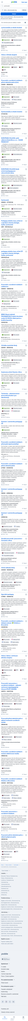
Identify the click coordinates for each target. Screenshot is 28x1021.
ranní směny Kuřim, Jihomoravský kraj (10, 929)
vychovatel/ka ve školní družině (11, 27)
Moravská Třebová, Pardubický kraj (9, 876)
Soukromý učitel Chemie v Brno (11, 372)
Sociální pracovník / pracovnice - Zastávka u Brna (12, 539)
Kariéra (3, 971)
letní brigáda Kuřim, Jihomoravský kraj (10, 902)
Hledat (14, 14)
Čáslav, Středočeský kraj (7, 878)
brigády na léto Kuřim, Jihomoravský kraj (10, 900)
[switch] (25, 22)
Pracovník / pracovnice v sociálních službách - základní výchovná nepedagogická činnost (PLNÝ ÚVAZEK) (11, 686)
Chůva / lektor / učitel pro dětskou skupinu (9, 656)
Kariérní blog (4, 991)
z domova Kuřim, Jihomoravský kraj (9, 925)
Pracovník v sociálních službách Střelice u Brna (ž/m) (11, 780)
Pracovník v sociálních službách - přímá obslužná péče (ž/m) (12, 81)
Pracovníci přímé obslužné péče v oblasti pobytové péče (12, 836)
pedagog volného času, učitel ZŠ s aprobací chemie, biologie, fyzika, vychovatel (12, 253)
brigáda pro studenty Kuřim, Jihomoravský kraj (12, 906)
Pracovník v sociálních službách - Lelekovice (12, 285)
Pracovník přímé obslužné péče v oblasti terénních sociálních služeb (12, 720)
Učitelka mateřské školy (9, 345)
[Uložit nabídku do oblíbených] (26, 27)
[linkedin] (13, 1001)
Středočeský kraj (5, 890)
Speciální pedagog (7, 594)
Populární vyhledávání (6, 989)
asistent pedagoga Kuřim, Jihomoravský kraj (11, 927)
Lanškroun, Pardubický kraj (7, 880)
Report (24, 50)
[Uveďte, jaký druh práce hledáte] (14, 6)
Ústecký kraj (4, 892)
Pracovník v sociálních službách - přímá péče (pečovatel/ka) (12, 443)
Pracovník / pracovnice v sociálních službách (9, 812)
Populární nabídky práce (6, 941)
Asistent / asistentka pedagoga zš (11, 490)
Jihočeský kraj (4, 882)
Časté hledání (6, 870)
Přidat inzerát (4, 982)
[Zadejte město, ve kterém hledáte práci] (14, 10)
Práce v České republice (7, 976)
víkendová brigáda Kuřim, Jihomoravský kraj (11, 909)
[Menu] (2, 2)
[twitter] (9, 1001)
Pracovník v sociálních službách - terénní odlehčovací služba (12, 752)
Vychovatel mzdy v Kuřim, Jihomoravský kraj (11, 935)
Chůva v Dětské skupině (9, 55)
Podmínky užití (5, 1009)
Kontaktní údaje (5, 969)
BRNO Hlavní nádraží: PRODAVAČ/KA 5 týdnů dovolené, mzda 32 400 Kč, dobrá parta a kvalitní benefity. (12, 317)
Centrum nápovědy (6, 974)
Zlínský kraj (3, 894)
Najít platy (3, 996)
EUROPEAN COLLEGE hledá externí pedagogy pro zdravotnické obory (10, 171)
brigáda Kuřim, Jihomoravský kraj (8, 904)
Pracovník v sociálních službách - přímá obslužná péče (12, 464)
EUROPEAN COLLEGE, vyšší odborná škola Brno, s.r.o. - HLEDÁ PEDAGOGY (12, 140)
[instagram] (6, 1001)
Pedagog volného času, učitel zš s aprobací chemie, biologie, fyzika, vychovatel (11, 222)
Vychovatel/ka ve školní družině (11, 111)
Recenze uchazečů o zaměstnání (9, 994)
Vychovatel (5, 200)
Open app (24, 2)
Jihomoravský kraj (5, 884)
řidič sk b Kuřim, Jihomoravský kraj (9, 931)
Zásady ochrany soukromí (7, 1012)
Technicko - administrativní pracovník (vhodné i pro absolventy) (10, 395)
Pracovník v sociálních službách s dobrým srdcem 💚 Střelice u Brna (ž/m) (12, 623)
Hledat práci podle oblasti (7, 943)
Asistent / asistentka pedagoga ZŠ (11, 422)
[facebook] (2, 1001)
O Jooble (3, 966)
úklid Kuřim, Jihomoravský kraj (8, 933)
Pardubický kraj (4, 888)
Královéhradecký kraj (6, 886)
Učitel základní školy (8, 567)
